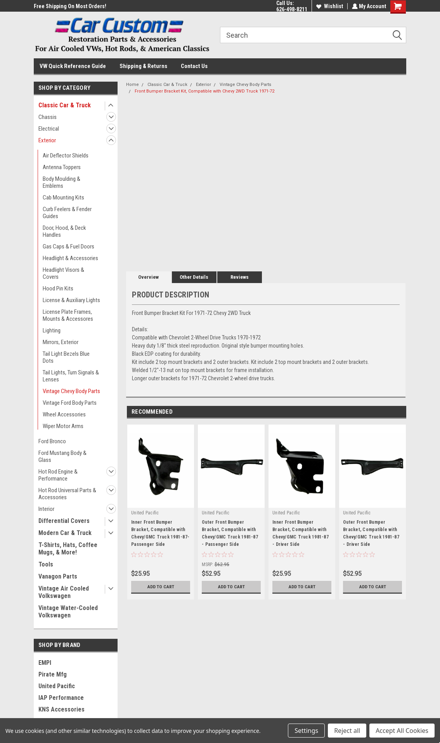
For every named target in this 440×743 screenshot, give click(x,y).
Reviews (239, 277)
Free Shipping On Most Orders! (70, 6)
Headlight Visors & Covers (63, 273)
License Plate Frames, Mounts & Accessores (68, 315)
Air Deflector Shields (65, 155)
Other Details (194, 277)
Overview (148, 277)
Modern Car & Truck (65, 533)
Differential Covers (64, 520)
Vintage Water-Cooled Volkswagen (68, 611)
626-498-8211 (291, 9)
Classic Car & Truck (64, 105)
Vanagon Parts (57, 576)
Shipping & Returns (143, 66)
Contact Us (194, 66)
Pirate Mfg (52, 674)
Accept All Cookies (402, 730)
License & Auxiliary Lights (71, 300)
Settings (306, 730)
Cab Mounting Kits (63, 197)
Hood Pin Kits (58, 288)
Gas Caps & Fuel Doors (68, 246)
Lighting (52, 330)
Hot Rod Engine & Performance (58, 475)
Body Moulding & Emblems (61, 182)
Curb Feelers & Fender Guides (67, 213)
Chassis (47, 117)
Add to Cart (161, 587)
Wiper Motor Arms (63, 426)
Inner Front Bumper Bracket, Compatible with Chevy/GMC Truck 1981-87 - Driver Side (300, 533)
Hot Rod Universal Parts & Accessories (67, 494)
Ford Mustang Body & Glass (62, 456)
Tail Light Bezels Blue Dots (66, 357)
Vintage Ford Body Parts (70, 402)
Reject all (347, 730)
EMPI (44, 662)
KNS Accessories (61, 709)
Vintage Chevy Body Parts (71, 391)
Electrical (48, 128)
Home (132, 84)
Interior (46, 508)
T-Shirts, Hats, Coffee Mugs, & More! (67, 548)
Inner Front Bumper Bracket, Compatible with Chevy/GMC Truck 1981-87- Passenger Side (160, 533)
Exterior (47, 140)
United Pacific (56, 686)
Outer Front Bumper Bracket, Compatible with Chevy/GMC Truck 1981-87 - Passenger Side (230, 533)
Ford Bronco (52, 441)
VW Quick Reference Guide (73, 66)
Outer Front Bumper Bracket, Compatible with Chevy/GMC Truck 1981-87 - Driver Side (371, 533)
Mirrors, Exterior (60, 342)
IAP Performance (61, 697)
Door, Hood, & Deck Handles (64, 231)
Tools (45, 564)
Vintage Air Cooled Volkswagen (63, 592)
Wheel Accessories (64, 414)
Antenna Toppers (62, 167)
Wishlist (328, 6)
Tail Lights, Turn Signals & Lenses (71, 376)
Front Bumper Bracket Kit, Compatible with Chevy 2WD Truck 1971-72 (204, 91)
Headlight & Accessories (70, 258)
